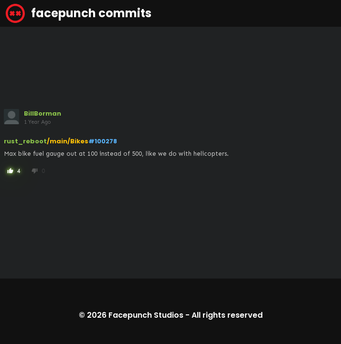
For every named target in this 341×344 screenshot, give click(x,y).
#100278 (102, 141)
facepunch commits (78, 13)
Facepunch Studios (145, 315)
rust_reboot (25, 141)
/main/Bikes (67, 141)
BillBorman (42, 113)
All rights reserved (227, 315)
